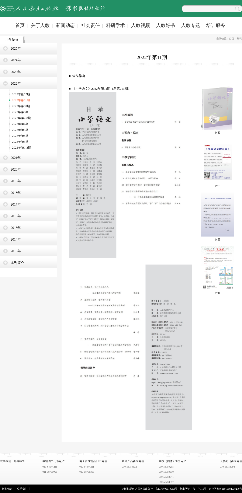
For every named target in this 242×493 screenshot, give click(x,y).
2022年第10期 (21, 106)
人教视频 (140, 25)
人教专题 (190, 25)
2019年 (16, 181)
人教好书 (165, 25)
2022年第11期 (21, 100)
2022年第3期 (20, 141)
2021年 (16, 158)
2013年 (16, 251)
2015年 (16, 228)
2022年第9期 (20, 112)
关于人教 (40, 25)
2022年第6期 (20, 124)
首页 (20, 25)
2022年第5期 (20, 130)
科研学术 (115, 25)
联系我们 (5, 461)
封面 (217, 132)
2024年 (16, 60)
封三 (217, 239)
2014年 (16, 239)
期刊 (239, 38)
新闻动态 (65, 25)
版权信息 (7, 488)
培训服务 (215, 25)
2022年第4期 (20, 135)
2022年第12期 (21, 94)
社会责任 (90, 25)
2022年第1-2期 (21, 147)
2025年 (16, 48)
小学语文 (12, 39)
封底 (217, 292)
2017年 (16, 204)
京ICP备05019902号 (166, 488)
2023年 (16, 72)
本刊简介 (17, 263)
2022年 (16, 83)
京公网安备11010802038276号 (225, 488)
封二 (217, 186)
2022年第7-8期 (21, 118)
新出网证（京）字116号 (193, 488)
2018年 (16, 193)
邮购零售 (19, 461)
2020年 (16, 169)
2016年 (16, 216)
